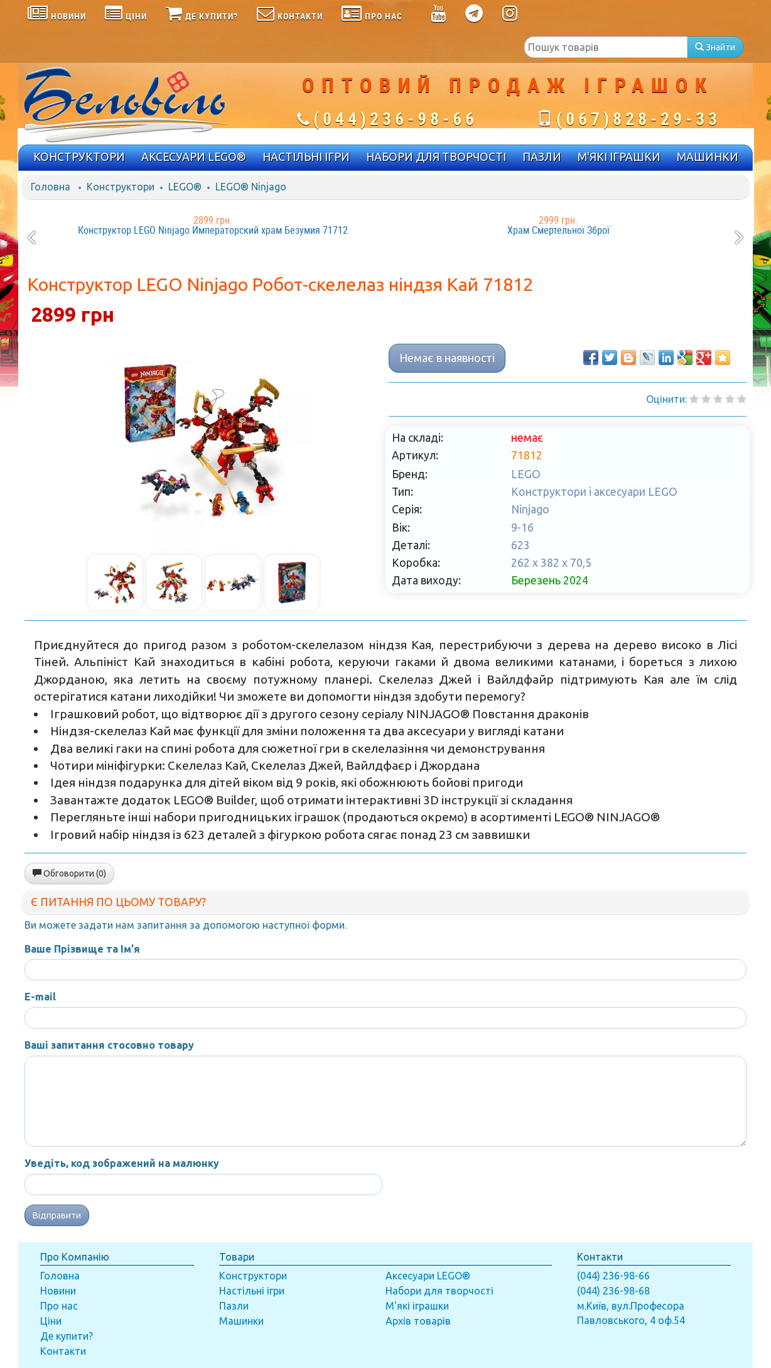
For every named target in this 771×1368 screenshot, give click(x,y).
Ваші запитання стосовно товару (109, 1045)
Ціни (51, 1321)
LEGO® (185, 186)
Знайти (715, 47)
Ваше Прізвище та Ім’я (82, 949)
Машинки (241, 1321)
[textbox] (605, 47)
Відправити (57, 1215)
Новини (58, 1290)
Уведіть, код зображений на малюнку (121, 1163)
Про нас (59, 1305)
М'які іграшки (417, 1305)
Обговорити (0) (69, 873)
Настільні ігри (251, 1290)
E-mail (40, 996)
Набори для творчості (439, 1290)
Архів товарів (418, 1321)
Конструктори (120, 186)
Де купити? (66, 1336)
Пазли (234, 1305)
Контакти (63, 1351)
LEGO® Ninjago (250, 186)
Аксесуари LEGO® (427, 1275)
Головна (50, 186)
